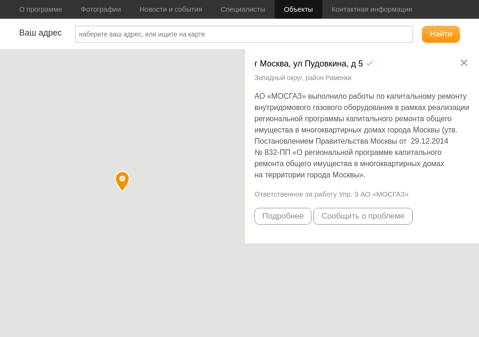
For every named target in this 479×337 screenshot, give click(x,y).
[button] (122, 181)
